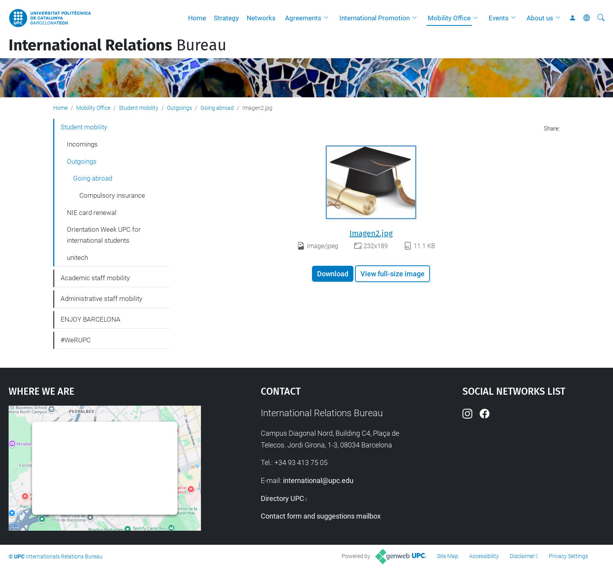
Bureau (117, 45)
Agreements (303, 18)
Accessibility (484, 556)
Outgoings (179, 108)
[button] (328, 18)
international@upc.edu (318, 480)
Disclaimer (522, 556)
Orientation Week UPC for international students (104, 234)
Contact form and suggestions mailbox (321, 516)
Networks (261, 18)
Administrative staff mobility (101, 298)
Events (499, 18)
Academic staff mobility (95, 278)
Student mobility (138, 108)
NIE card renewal (92, 213)
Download (332, 274)
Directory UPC (282, 498)
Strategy (226, 18)
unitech (77, 257)
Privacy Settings (568, 556)
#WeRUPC (76, 340)
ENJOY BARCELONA (90, 319)
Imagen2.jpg (371, 233)
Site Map (447, 556)
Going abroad (217, 108)
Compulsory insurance (112, 195)
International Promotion (374, 18)
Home (197, 18)
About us (540, 18)
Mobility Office (449, 18)
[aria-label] (600, 18)
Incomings (82, 144)
